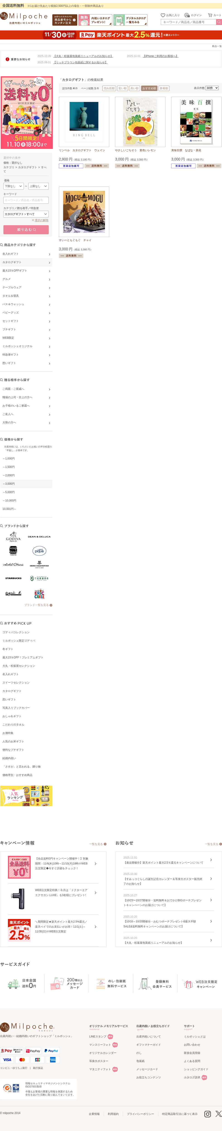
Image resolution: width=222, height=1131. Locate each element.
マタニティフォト (100, 1069)
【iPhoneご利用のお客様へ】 (160, 56)
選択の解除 (41, 220)
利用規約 (113, 1114)
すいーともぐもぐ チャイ (75, 240)
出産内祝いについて (148, 1036)
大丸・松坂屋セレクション (18, 665)
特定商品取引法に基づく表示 (180, 1114)
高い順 (134, 88)
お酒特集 (7, 733)
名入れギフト (10, 674)
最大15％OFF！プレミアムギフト (22, 657)
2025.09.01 (44, 62)
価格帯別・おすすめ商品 (17, 775)
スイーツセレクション (16, 682)
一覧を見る (96, 844)
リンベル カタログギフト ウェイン (82, 150)
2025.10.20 (44, 56)
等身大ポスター (98, 1061)
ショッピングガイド (196, 1069)
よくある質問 (192, 1061)
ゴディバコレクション (16, 632)
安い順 (122, 88)
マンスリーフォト (100, 1044)
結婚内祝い (9, 758)
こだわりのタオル (13, 724)
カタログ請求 (192, 1077)
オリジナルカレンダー (102, 1052)
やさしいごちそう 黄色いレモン (135, 150)
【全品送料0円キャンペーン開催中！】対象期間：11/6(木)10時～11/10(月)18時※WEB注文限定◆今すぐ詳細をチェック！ (61, 863)
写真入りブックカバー (16, 707)
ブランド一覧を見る (36, 605)
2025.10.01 (133, 56)
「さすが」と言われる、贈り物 (21, 766)
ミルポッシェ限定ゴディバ (18, 640)
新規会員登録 (192, 1052)
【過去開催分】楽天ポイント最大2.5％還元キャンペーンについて (163, 862)
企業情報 (94, 1114)
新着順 (164, 88)
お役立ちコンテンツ (148, 1077)
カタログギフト (12, 691)
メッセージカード (147, 1069)
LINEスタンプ (97, 1036)
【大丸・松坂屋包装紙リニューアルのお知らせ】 (83, 56)
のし (139, 1052)
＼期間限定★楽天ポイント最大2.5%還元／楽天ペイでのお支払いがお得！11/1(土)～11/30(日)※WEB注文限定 (61, 926)
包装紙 (140, 1061)
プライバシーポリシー (140, 1114)
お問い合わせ (192, 1044)
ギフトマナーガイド (148, 1044)
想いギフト (9, 699)
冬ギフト (7, 649)
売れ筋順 (109, 88)
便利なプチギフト (13, 749)
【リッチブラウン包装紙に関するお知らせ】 (80, 62)
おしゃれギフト (12, 716)
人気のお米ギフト (13, 741)
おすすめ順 (149, 88)
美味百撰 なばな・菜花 (186, 150)
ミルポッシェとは (195, 1036)
